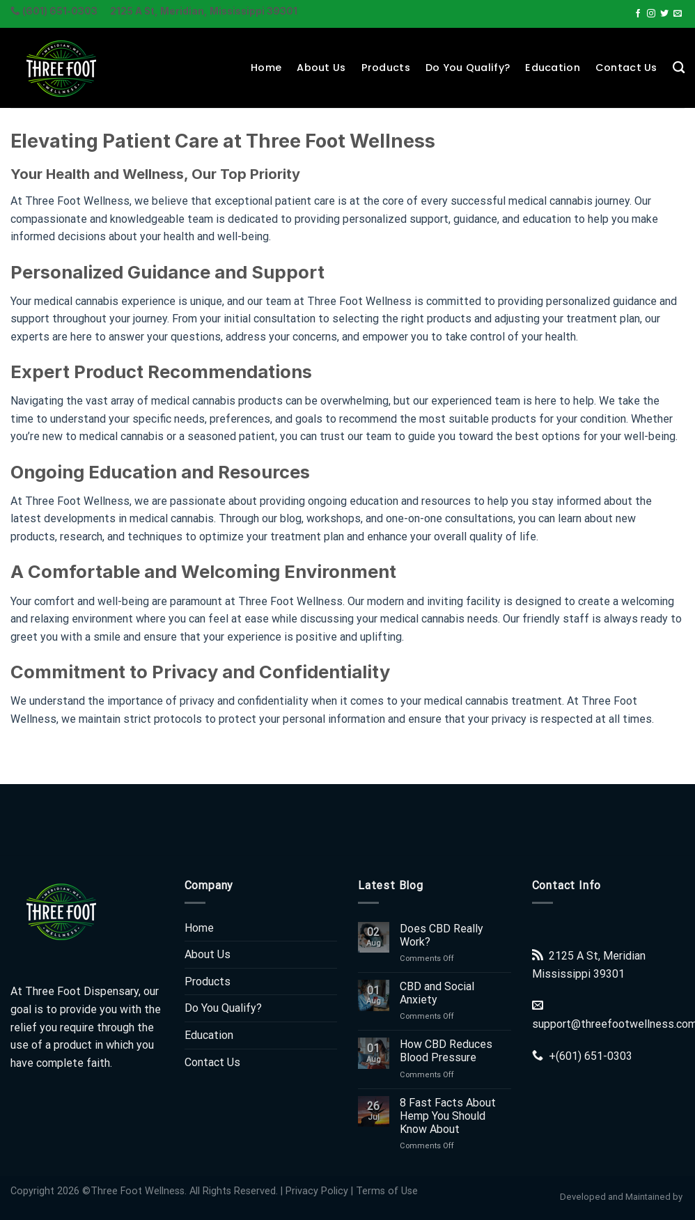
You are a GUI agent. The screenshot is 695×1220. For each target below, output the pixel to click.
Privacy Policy (317, 1191)
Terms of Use (387, 1191)
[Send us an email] (677, 14)
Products (385, 68)
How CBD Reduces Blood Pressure (446, 1051)
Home (266, 68)
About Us (321, 68)
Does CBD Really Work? (441, 935)
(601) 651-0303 (594, 1056)
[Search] (679, 68)
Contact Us (626, 68)
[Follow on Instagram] (651, 14)
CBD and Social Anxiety (437, 993)
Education (552, 68)
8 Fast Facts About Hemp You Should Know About (448, 1116)
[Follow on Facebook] (638, 14)
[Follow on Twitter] (664, 14)
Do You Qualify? (467, 68)
